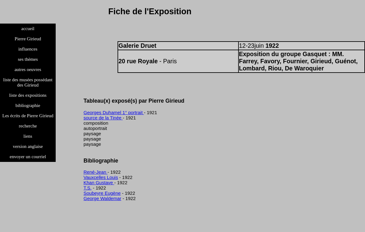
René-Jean (96, 172)
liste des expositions (28, 95)
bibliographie (27, 105)
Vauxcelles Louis (101, 177)
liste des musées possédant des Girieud (28, 82)
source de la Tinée (103, 117)
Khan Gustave (99, 182)
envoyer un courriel (28, 156)
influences (27, 49)
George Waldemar (102, 198)
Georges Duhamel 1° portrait (114, 112)
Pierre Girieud (28, 38)
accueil (27, 28)
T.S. (88, 187)
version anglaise (28, 146)
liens (28, 136)
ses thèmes (28, 59)
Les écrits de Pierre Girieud (28, 115)
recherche (28, 125)
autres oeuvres (28, 69)
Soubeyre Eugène (102, 193)
